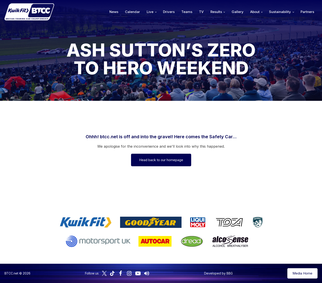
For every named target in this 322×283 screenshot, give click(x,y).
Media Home (302, 273)
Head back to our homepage (161, 160)
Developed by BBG (218, 273)
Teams (186, 12)
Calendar (132, 12)
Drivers (169, 12)
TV (201, 12)
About (255, 12)
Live (150, 12)
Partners (307, 12)
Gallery (238, 12)
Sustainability (280, 12)
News (113, 12)
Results (216, 12)
